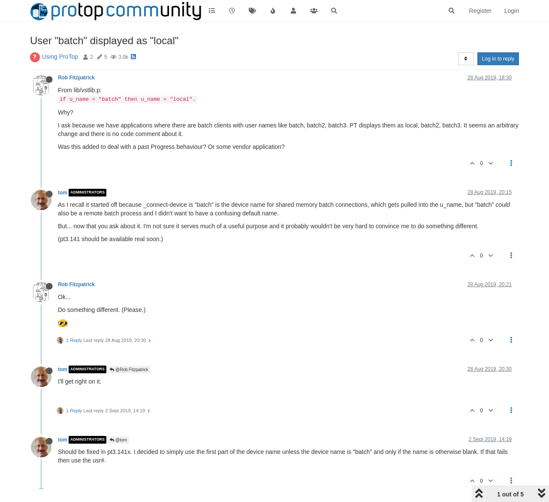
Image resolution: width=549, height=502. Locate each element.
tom (62, 193)
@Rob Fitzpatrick (129, 369)
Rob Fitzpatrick (76, 78)
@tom (118, 440)
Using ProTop (60, 56)
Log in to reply (498, 59)
